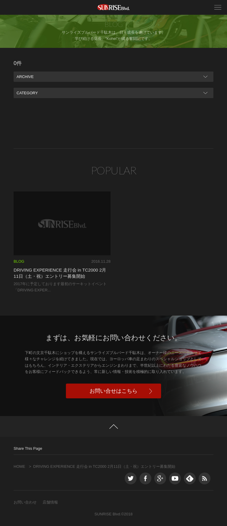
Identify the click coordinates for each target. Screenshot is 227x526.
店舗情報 (50, 502)
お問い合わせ (25, 502)
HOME (19, 466)
